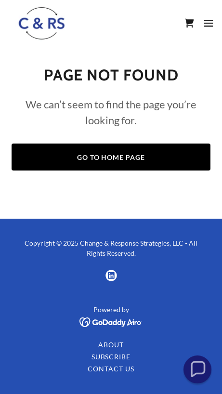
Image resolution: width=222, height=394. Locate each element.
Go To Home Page (111, 157)
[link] (42, 23)
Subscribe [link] (111, 357)
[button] (208, 23)
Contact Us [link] (111, 369)
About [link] (111, 345)
